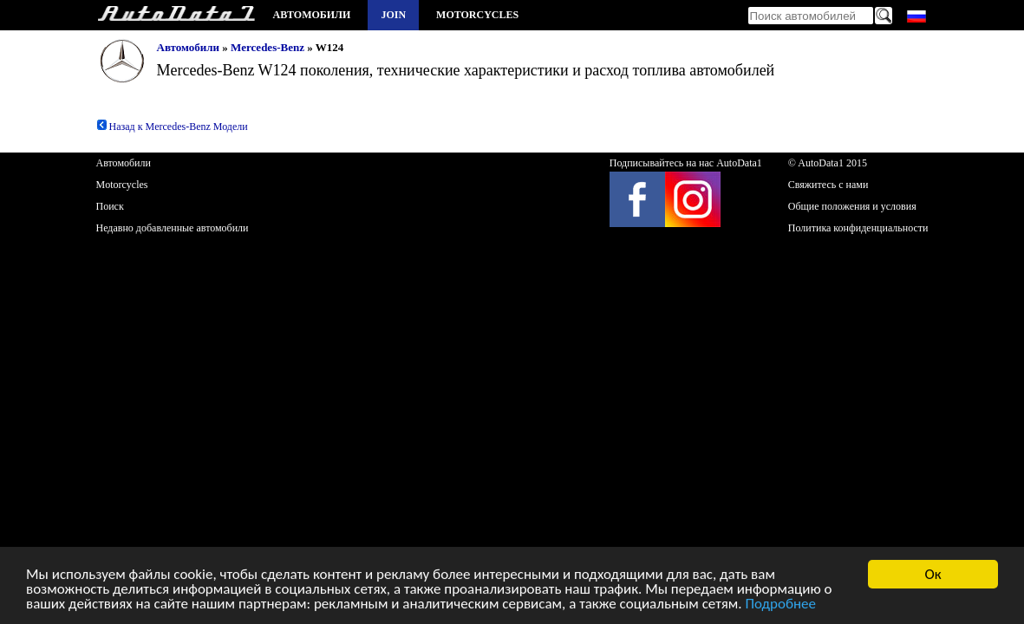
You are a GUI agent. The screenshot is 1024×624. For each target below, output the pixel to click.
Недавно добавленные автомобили (172, 228)
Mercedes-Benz (267, 47)
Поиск (110, 206)
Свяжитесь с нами (828, 185)
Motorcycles (477, 15)
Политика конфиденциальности (858, 228)
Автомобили (312, 15)
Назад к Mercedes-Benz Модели (172, 126)
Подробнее (780, 604)
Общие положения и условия (852, 206)
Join (393, 15)
